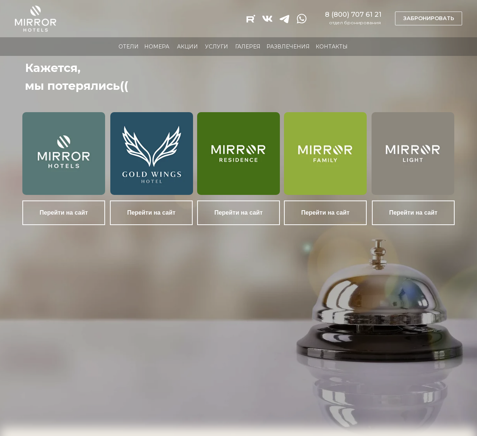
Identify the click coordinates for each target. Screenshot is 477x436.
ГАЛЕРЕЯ (247, 46)
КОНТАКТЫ (332, 46)
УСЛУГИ (216, 46)
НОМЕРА (156, 46)
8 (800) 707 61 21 (353, 14)
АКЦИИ (187, 46)
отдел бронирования (355, 22)
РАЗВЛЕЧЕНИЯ (288, 46)
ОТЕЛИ (129, 46)
